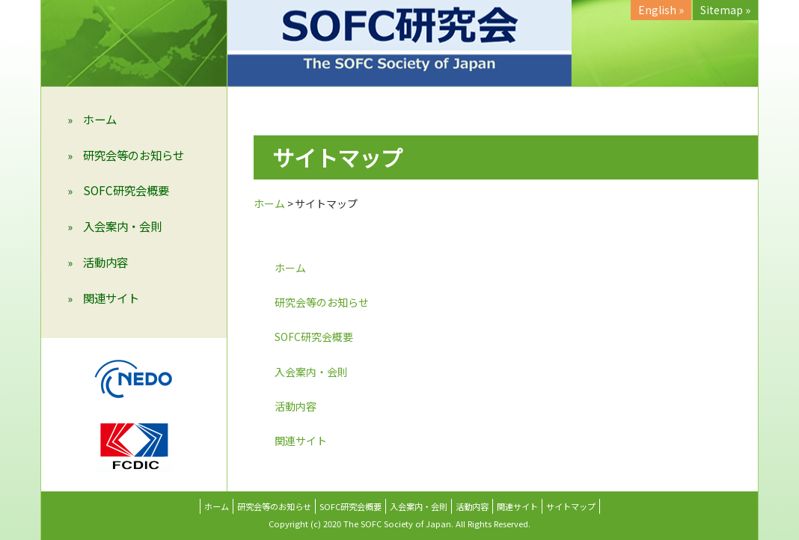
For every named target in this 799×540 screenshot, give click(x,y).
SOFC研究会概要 (126, 190)
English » (661, 9)
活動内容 (105, 262)
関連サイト (111, 297)
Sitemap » (725, 9)
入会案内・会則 (122, 226)
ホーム (100, 119)
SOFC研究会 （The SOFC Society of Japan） (399, 43)
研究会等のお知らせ (133, 155)
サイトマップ (571, 506)
